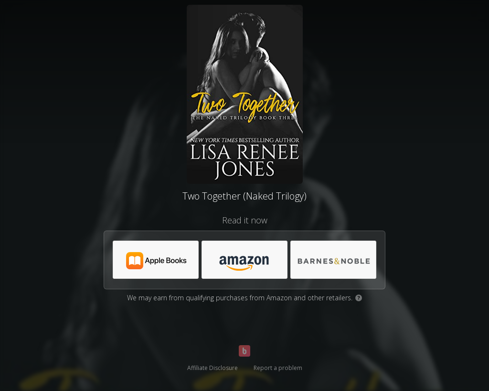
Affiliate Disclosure (212, 368)
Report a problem (278, 368)
